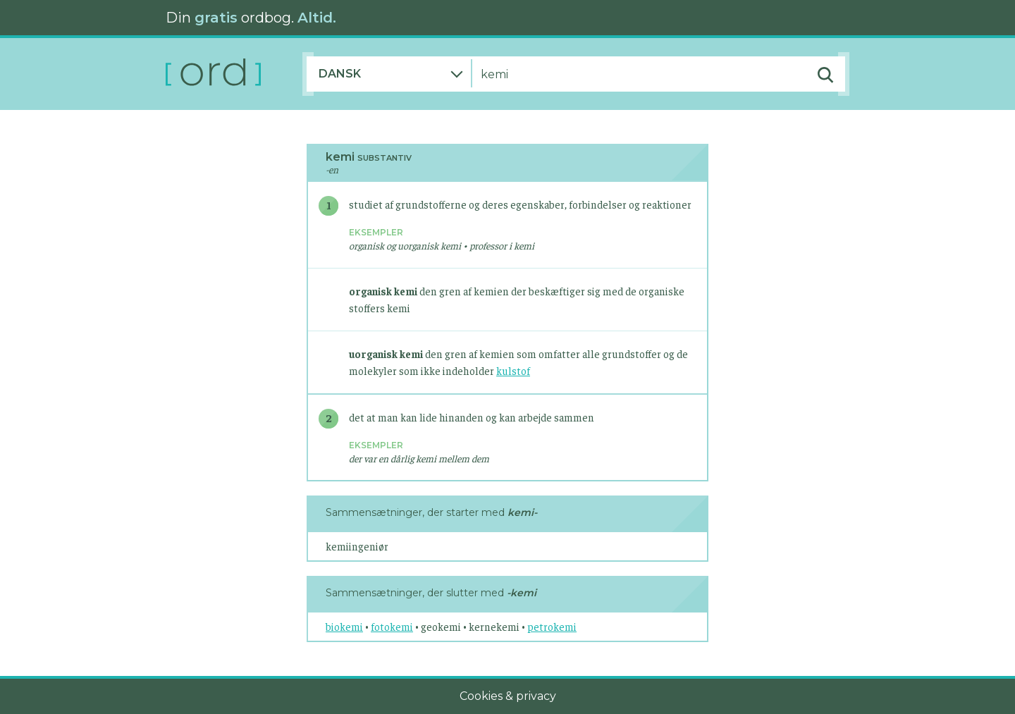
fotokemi (392, 626)
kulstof (513, 370)
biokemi (344, 626)
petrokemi (552, 626)
